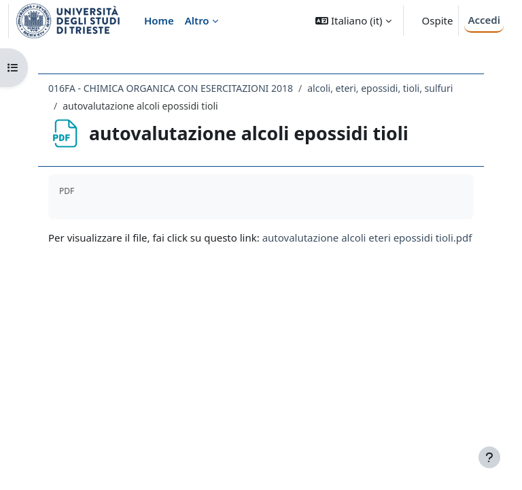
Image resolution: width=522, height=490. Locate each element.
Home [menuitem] (159, 20)
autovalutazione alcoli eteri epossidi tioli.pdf (367, 237)
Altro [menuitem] (197, 20)
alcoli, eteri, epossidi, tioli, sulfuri (380, 88)
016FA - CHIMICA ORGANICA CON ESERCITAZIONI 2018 (170, 88)
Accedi (484, 20)
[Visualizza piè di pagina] (489, 457)
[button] (353, 21)
